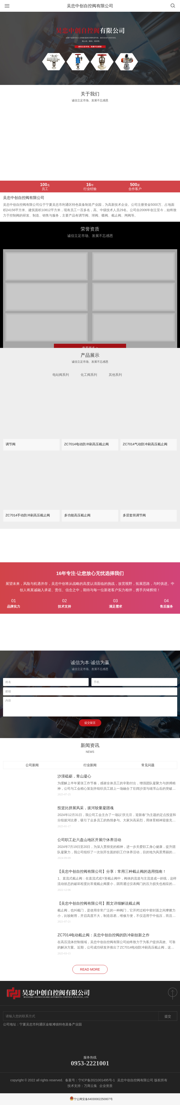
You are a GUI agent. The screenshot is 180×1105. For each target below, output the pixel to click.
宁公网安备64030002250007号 (91, 1099)
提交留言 (90, 722)
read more (90, 969)
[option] (90, 48)
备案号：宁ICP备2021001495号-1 (90, 1080)
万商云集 (90, 1086)
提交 (168, 1016)
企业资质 (105, 1086)
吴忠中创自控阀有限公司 (90, 6)
